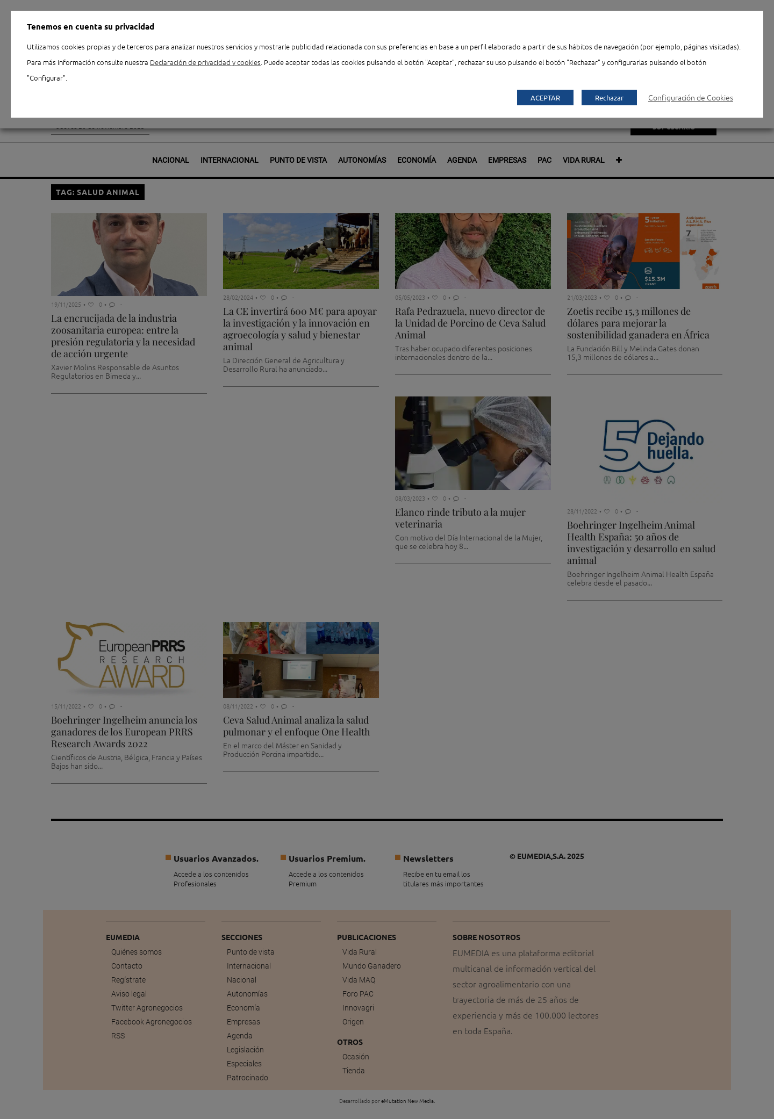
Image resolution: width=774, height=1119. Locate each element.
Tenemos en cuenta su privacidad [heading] (90, 26)
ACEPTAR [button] (545, 97)
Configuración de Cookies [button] (690, 97)
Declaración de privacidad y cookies (205, 62)
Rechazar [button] (609, 97)
